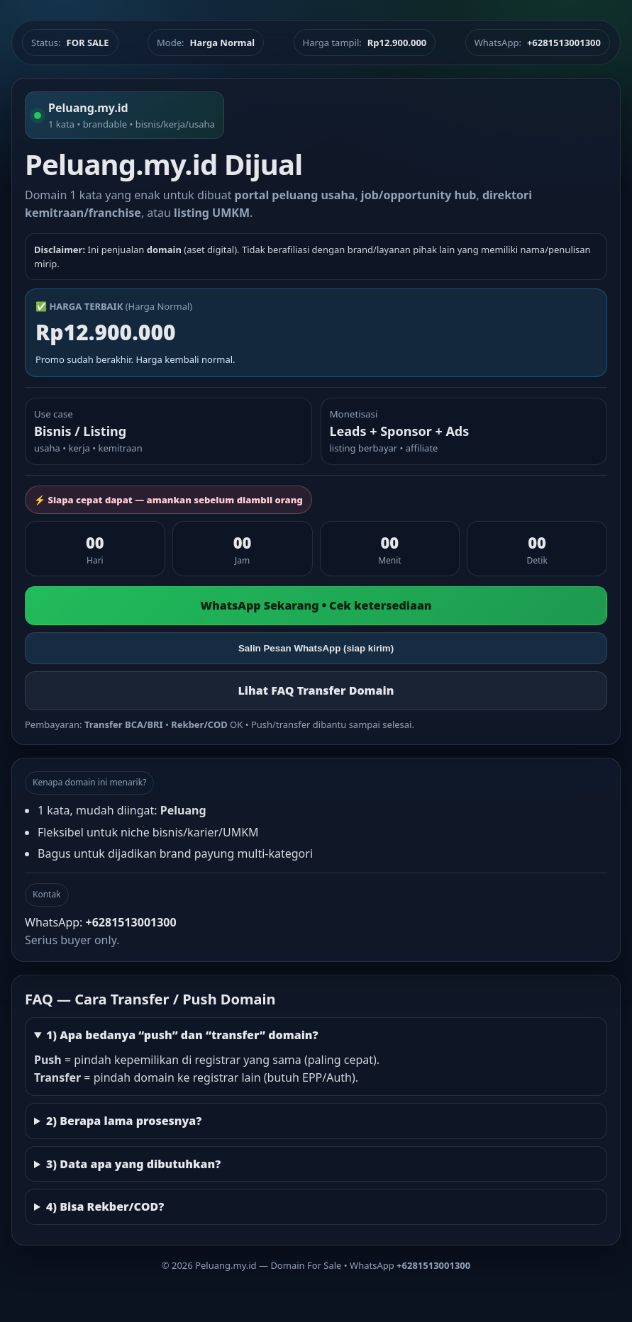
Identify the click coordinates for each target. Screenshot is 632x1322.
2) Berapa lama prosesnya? (123, 1120)
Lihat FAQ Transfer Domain (316, 690)
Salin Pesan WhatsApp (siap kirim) (316, 648)
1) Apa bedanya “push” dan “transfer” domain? (182, 1035)
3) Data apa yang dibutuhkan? (133, 1164)
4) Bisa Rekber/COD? (105, 1206)
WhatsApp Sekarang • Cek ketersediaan (315, 605)
